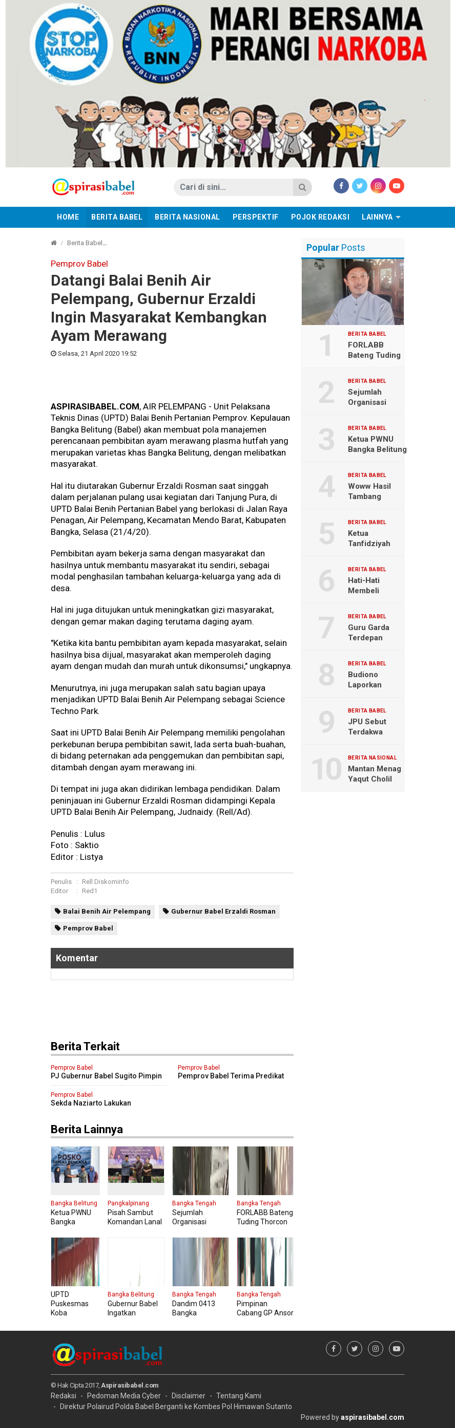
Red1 (89, 891)
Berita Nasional (187, 217)
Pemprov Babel (88, 928)
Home (68, 217)
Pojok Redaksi (320, 217)
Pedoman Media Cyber (124, 1396)
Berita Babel (116, 217)
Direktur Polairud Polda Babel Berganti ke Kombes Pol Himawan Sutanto (176, 1406)
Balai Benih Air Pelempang (107, 911)
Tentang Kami (238, 1396)
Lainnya (377, 217)
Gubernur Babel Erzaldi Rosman (223, 911)
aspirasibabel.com (372, 1417)
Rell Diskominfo (105, 881)
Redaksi (63, 1396)
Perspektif (256, 217)
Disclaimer (188, 1396)
